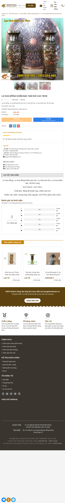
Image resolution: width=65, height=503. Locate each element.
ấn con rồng (26, 430)
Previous (5, 258)
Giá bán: (4, 112)
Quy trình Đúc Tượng (9, 364)
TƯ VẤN (48, 119)
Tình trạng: (5, 114)
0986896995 (13, 500)
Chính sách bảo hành (9, 346)
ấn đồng (41, 430)
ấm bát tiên (35, 425)
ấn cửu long (34, 430)
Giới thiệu (6, 379)
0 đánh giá (15, 99)
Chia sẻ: (4, 126)
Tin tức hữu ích (7, 389)
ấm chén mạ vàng (44, 427)
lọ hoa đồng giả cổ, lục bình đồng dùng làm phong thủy (53, 273)
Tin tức (5, 386)
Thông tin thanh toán (9, 361)
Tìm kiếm (31, 5)
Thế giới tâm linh (8, 383)
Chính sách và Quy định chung (12, 343)
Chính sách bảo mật (9, 353)
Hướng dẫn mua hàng (9, 368)
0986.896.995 (32, 300)
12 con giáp (28, 425)
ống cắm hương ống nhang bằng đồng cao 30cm (32, 273)
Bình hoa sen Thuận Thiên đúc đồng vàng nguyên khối (12, 273)
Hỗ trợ (5, 371)
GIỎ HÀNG (17, 119)
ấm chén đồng (33, 427)
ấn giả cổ (40, 432)
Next (59, 258)
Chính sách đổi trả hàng (10, 350)
